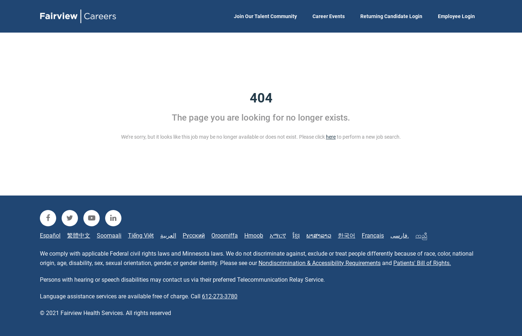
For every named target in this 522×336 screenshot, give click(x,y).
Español (50, 235)
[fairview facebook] (48, 218)
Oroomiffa (224, 235)
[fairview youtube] (91, 218)
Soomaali (109, 235)
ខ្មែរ (296, 235)
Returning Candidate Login (391, 16)
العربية (168, 235)
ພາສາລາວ (318, 235)
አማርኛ (278, 235)
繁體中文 (78, 235)
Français (373, 235)
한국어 (346, 235)
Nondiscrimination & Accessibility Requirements (319, 263)
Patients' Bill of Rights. (422, 263)
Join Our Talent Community (265, 16)
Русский (194, 235)
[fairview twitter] (70, 218)
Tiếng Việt (141, 235)
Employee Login (456, 16)
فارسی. (399, 235)
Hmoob (253, 235)
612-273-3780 (219, 296)
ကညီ (421, 235)
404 (261, 98)
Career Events (328, 16)
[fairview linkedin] (113, 218)
